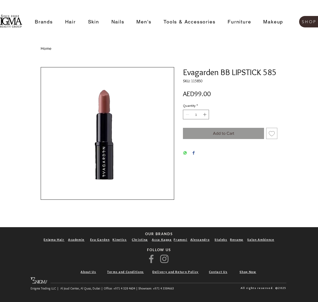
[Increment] (205, 114)
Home (46, 48)
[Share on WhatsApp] (185, 153)
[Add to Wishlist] (271, 133)
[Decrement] (187, 114)
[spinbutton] (196, 114)
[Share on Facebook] (194, 153)
